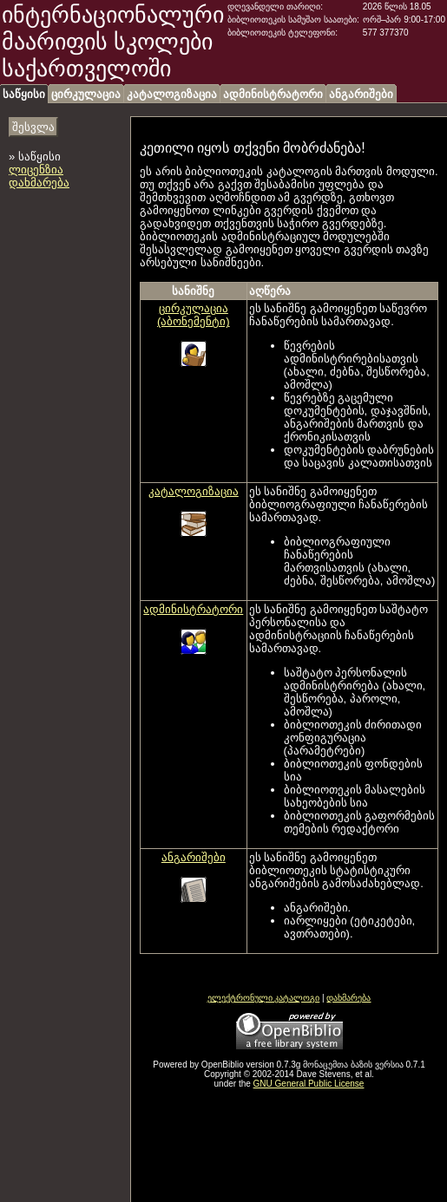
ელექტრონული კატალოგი (263, 998)
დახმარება (39, 182)
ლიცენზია (36, 169)
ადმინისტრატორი (273, 94)
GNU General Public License (309, 1083)
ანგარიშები (361, 94)
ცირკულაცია (86, 94)
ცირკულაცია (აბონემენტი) (193, 315)
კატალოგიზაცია (172, 94)
